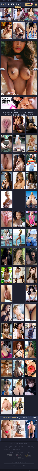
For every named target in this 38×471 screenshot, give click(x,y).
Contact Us (19, 465)
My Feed (29, 4)
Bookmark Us (19, 462)
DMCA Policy (27, 470)
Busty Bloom (17, 0)
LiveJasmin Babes (6, 0)
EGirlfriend (11, 5)
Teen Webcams (33, 0)
